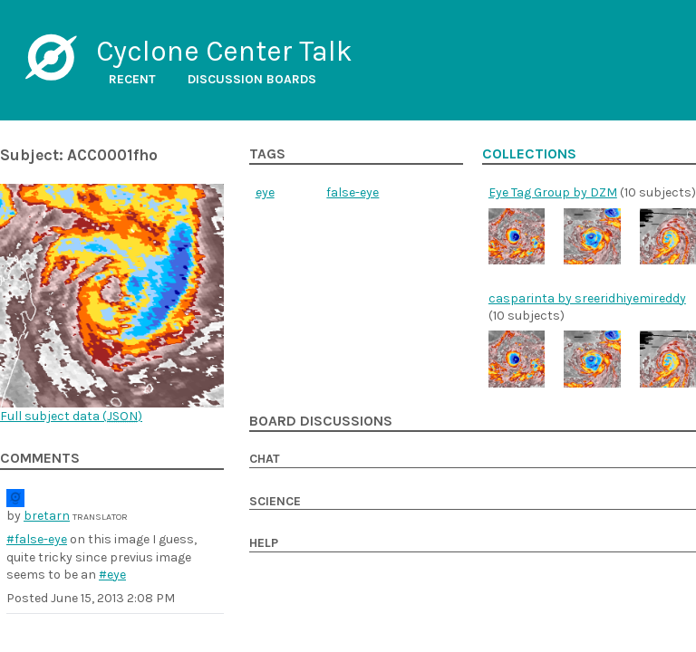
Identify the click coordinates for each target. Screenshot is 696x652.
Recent (132, 79)
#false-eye (36, 539)
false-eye (352, 192)
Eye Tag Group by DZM (552, 192)
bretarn (47, 515)
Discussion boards (252, 79)
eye (265, 192)
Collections (529, 154)
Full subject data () (71, 416)
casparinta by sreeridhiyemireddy (587, 298)
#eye (112, 574)
